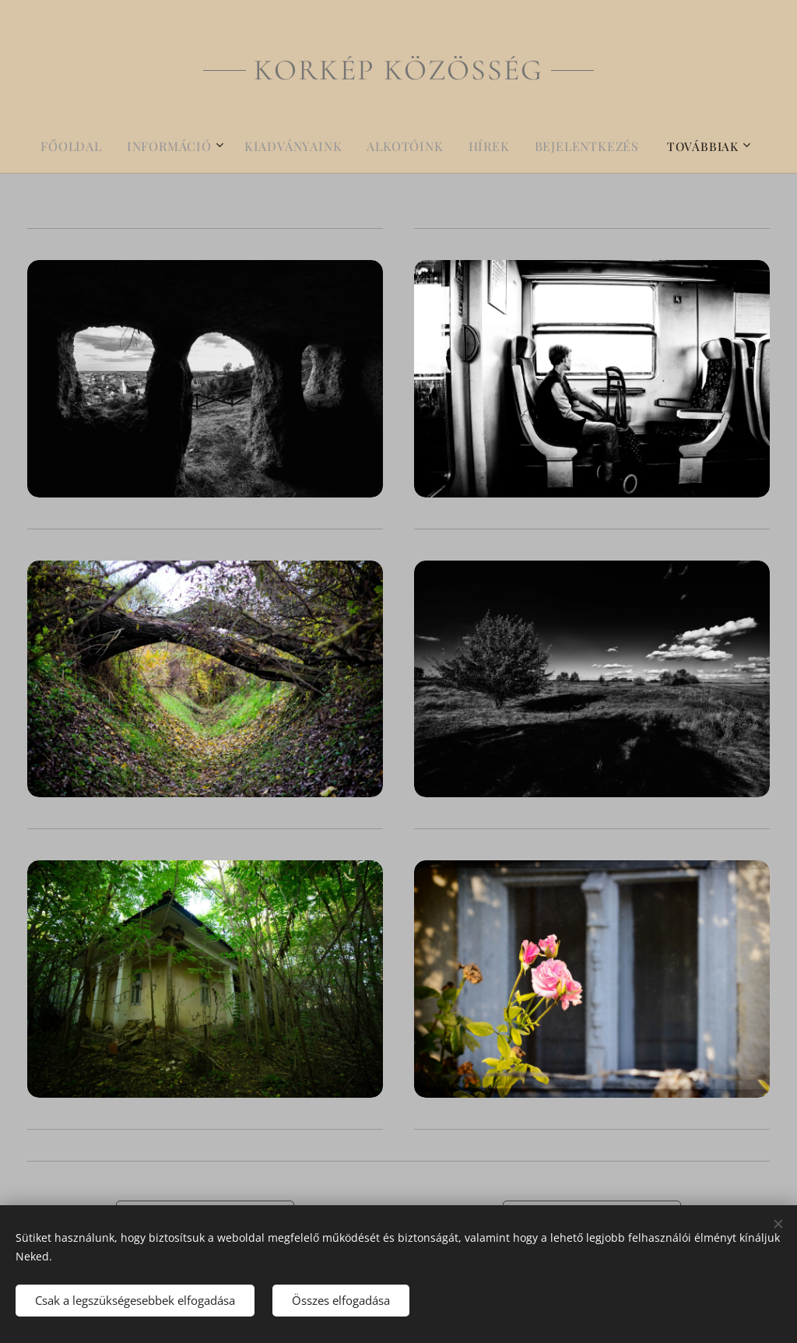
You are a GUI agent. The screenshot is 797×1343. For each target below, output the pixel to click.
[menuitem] (88, 146)
